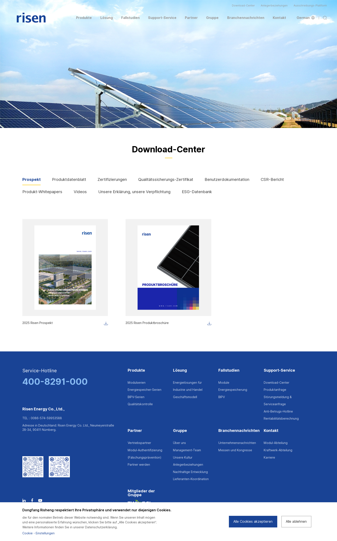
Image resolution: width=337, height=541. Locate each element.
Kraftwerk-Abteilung (278, 450)
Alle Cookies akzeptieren (253, 521)
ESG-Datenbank (197, 196)
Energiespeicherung (232, 389)
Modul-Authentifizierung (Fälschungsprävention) (145, 453)
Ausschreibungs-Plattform (310, 5)
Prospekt (31, 183)
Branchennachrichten (239, 431)
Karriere (269, 457)
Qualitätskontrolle (140, 404)
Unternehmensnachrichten (237, 443)
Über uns (179, 443)
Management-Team (187, 450)
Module (223, 382)
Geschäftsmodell (185, 397)
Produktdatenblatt (69, 183)
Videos (80, 196)
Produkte (136, 370)
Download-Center (243, 5)
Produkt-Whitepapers (42, 196)
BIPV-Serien (136, 397)
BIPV (221, 397)
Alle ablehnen (296, 521)
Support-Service (279, 370)
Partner (135, 431)
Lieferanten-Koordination (191, 479)
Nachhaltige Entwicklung (190, 472)
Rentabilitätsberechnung (281, 418)
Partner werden (139, 464)
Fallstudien (228, 370)
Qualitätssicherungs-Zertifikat (165, 183)
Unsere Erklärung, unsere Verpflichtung (134, 196)
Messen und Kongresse (235, 450)
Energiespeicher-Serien (144, 389)
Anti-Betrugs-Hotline (278, 411)
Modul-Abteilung (276, 443)
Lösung (180, 370)
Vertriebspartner (139, 443)
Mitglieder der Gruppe (141, 493)
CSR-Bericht (272, 183)
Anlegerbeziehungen (274, 5)
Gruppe (180, 431)
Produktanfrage (275, 389)
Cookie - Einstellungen (38, 533)
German (306, 18)
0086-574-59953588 (46, 418)
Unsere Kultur (182, 457)
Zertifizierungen (112, 183)
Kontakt (271, 431)
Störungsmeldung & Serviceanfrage (278, 400)
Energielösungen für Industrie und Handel (187, 386)
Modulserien (137, 382)
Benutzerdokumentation (227, 183)
